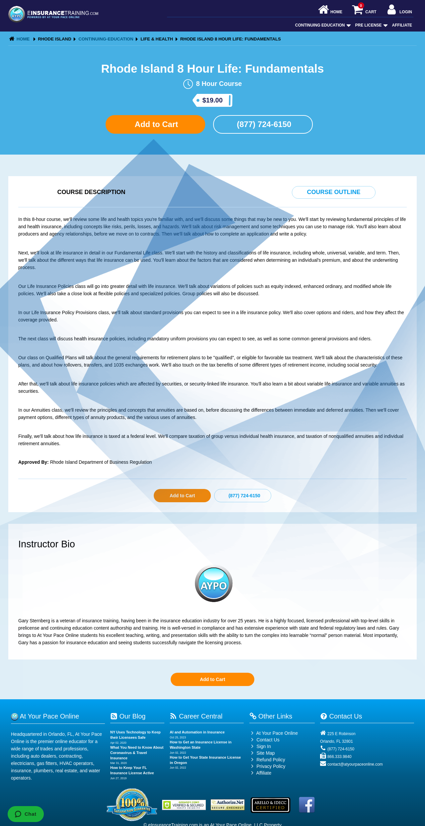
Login (399, 10)
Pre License (370, 25)
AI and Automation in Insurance (197, 732)
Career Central (196, 716)
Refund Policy (270, 759)
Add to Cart (155, 124)
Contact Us (264, 739)
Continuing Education (322, 25)
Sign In (260, 746)
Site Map (262, 753)
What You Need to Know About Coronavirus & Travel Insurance (137, 752)
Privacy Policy (270, 766)
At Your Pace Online (273, 733)
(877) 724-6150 (263, 124)
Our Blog (127, 716)
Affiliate (402, 25)
